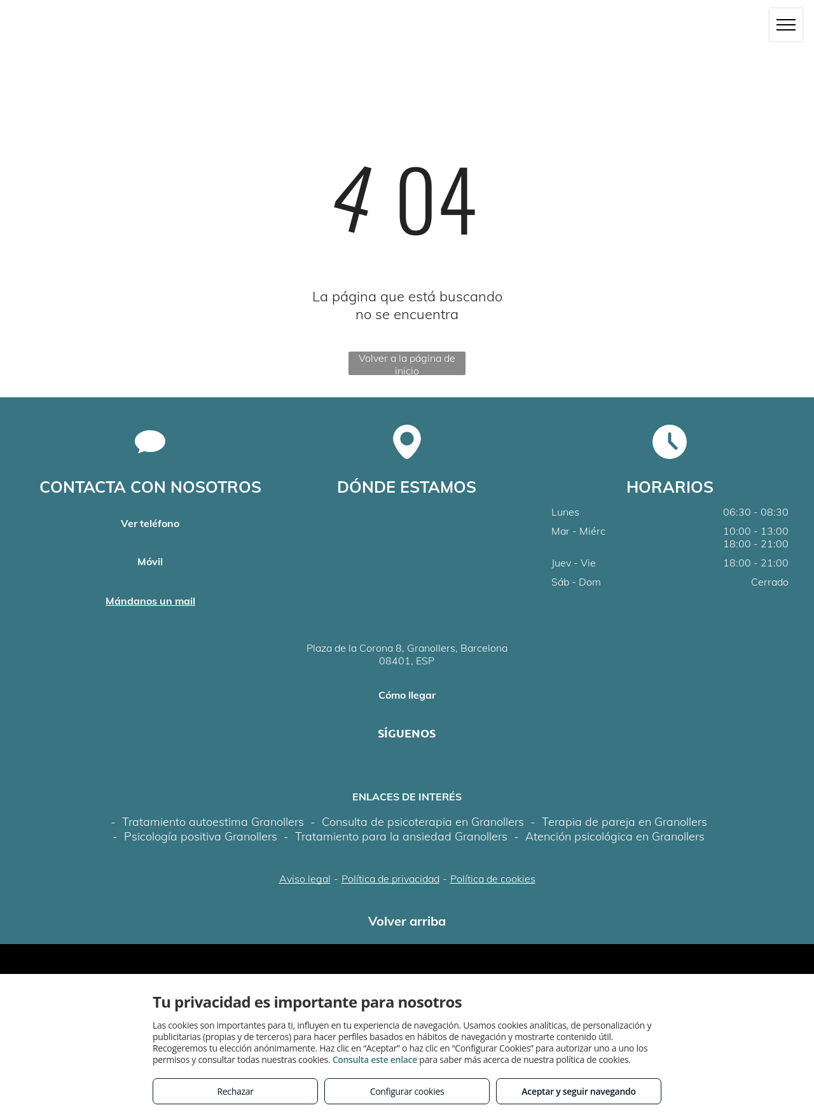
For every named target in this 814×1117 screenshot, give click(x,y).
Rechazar (235, 1091)
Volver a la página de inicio (407, 363)
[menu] (786, 24)
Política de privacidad (390, 878)
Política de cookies (492, 878)
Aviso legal (305, 878)
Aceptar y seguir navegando (578, 1091)
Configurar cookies (407, 1091)
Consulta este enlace (375, 1059)
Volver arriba (407, 921)
